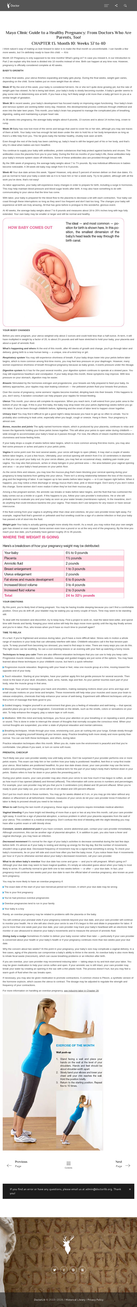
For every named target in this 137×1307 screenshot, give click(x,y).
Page (30, 1163)
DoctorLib (39, 1299)
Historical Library (75, 1299)
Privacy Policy (95, 1299)
